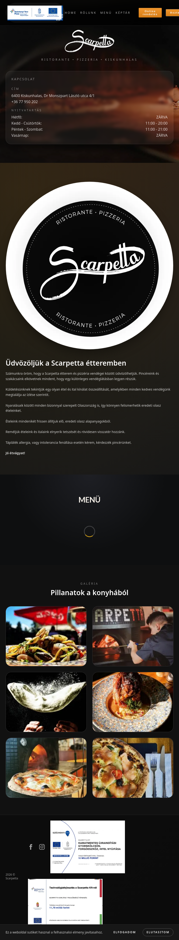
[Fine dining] (132, 702)
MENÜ (106, 13)
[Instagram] (42, 847)
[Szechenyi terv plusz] (35, 13)
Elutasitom (158, 932)
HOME (70, 13)
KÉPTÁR (123, 13)
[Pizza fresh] (46, 768)
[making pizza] (46, 702)
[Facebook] (31, 847)
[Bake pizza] (132, 636)
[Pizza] (132, 768)
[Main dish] (46, 636)
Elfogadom (125, 932)
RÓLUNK (88, 13)
